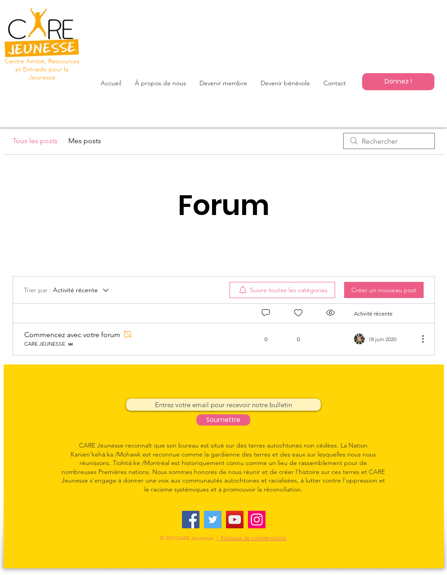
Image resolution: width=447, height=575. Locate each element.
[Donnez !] (398, 81)
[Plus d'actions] (418, 339)
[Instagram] (257, 519)
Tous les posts (35, 140)
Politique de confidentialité (253, 538)
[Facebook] (190, 519)
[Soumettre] (223, 420)
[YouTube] (234, 519)
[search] (389, 141)
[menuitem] (282, 290)
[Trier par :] (67, 290)
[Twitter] (212, 519)
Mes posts (84, 140)
